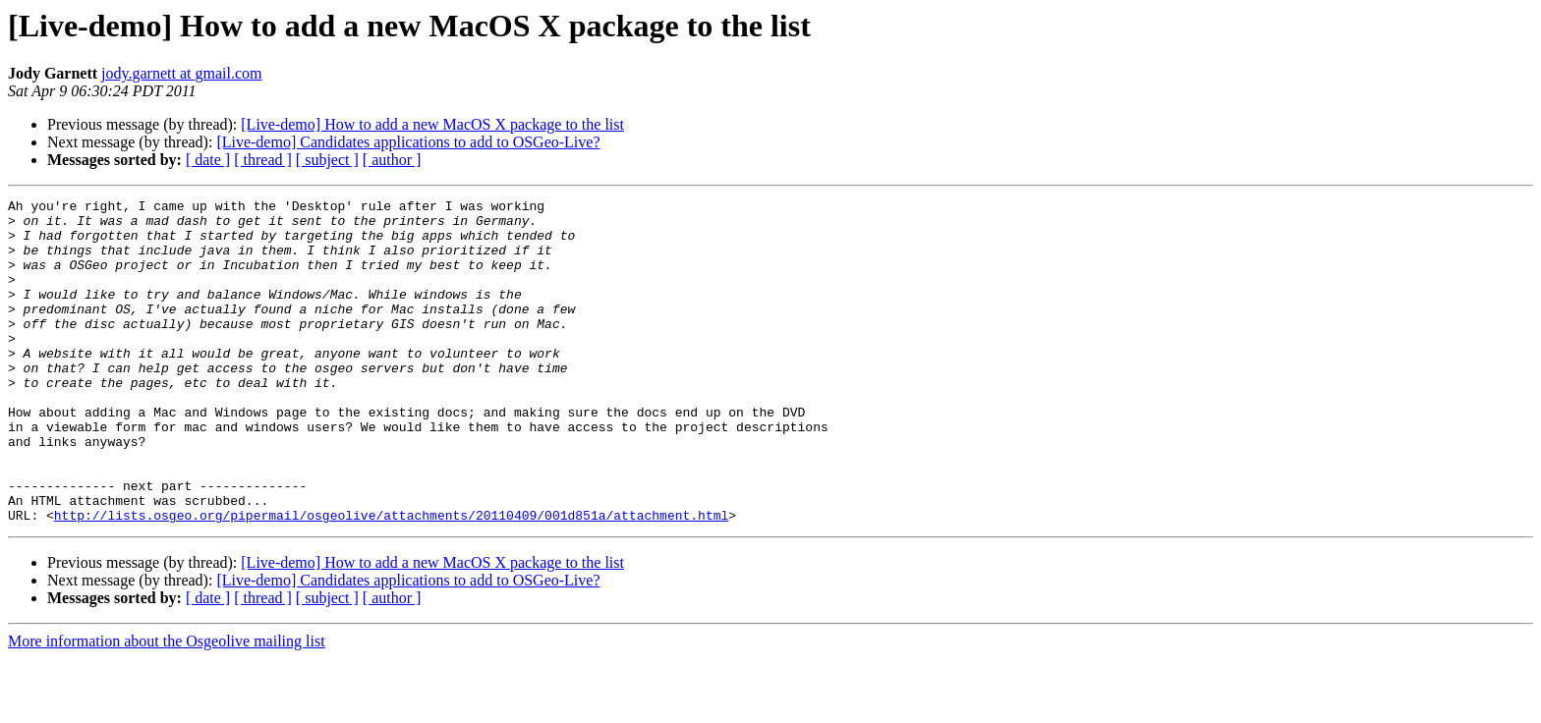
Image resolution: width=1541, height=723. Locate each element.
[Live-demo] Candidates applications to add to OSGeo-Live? (407, 142)
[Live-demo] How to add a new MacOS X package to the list (432, 124)
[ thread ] (263, 159)
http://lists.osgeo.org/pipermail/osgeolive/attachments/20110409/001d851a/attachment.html (391, 579)
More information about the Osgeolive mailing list (166, 705)
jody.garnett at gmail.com (181, 73)
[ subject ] (327, 159)
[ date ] (208, 159)
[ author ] (392, 159)
